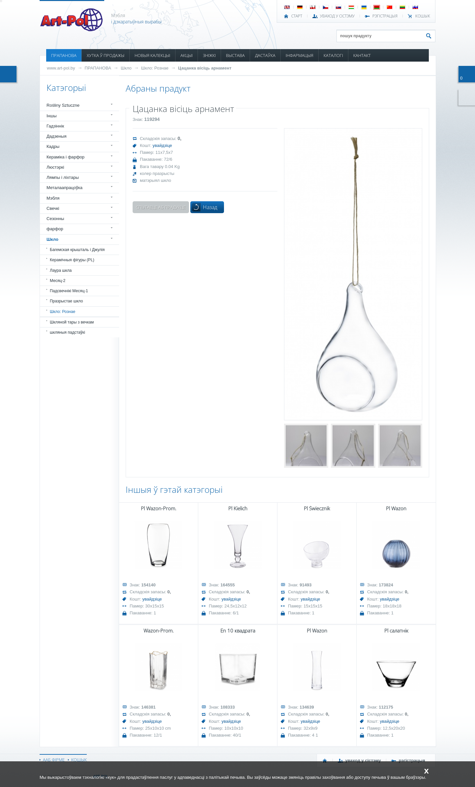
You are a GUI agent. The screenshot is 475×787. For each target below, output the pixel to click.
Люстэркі (55, 167)
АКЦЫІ (186, 55)
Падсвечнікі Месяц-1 (69, 291)
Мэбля (53, 198)
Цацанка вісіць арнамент (205, 68)
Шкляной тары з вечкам (72, 322)
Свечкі (53, 208)
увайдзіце (162, 145)
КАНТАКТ (362, 55)
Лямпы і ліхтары (63, 177)
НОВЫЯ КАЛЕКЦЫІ (152, 55)
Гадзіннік (55, 126)
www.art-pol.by (61, 68)
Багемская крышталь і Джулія (77, 249)
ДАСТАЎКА (265, 55)
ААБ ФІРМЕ (54, 760)
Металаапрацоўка (64, 187)
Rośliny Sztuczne (63, 105)
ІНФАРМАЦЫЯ (299, 55)
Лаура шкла (61, 270)
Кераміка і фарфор (65, 157)
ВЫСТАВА (235, 55)
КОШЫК (422, 16)
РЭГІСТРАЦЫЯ (384, 16)
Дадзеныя (56, 136)
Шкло (126, 68)
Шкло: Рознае (155, 68)
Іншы (52, 115)
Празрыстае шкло (66, 301)
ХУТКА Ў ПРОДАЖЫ (105, 55)
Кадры (53, 146)
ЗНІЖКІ (209, 55)
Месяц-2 (57, 280)
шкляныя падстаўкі (67, 332)
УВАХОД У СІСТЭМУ (337, 16)
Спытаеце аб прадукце (161, 207)
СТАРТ (296, 16)
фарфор (55, 228)
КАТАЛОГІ (333, 55)
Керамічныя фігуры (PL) (72, 260)
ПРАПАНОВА (64, 55)
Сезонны (55, 218)
